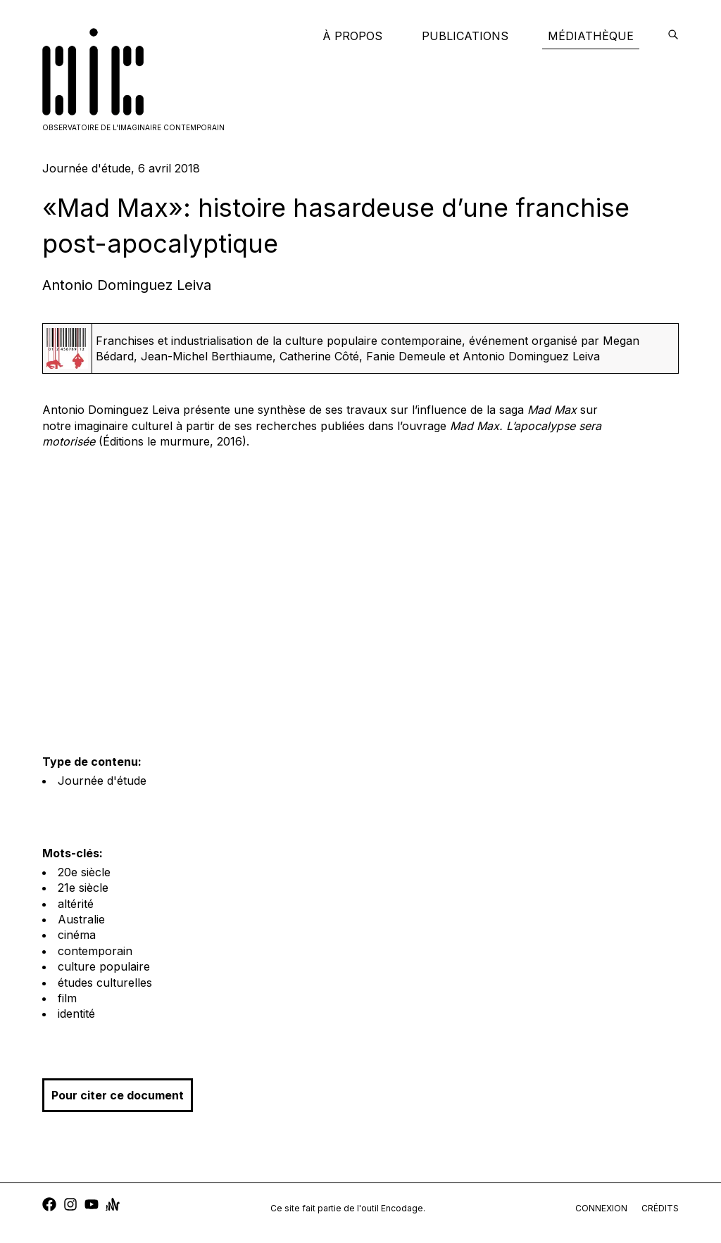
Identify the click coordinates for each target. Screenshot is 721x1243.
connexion (601, 1208)
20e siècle (84, 872)
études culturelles (105, 983)
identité (76, 1014)
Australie (81, 919)
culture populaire (104, 966)
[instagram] (70, 1206)
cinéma (77, 935)
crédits (660, 1208)
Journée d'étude (102, 781)
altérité (76, 904)
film (67, 998)
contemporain (95, 951)
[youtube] (91, 1206)
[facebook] (49, 1206)
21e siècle (83, 888)
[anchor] (113, 1206)
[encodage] (673, 36)
